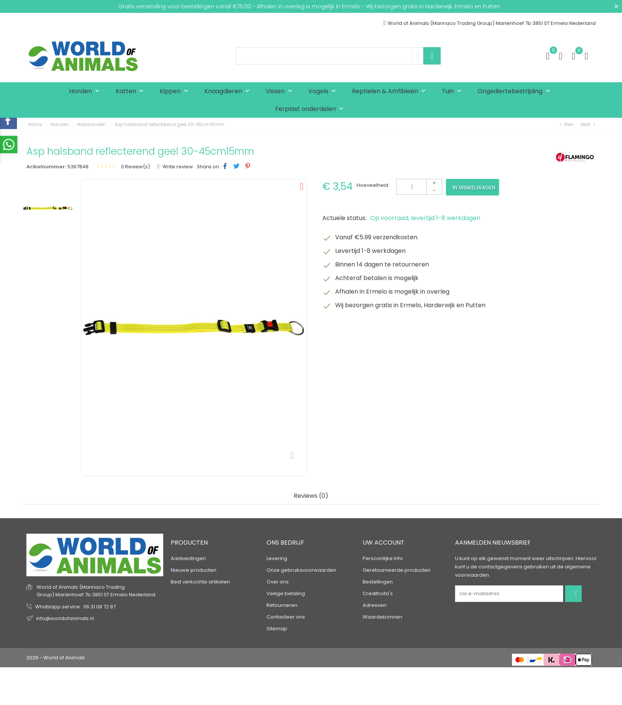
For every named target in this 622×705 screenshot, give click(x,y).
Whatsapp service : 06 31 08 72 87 (75, 606)
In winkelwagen (474, 187)
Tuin (453, 91)
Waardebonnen (382, 616)
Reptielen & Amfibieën (390, 91)
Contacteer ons (286, 616)
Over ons (278, 581)
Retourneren (282, 605)
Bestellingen (378, 581)
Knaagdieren (228, 91)
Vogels (323, 91)
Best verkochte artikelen (200, 581)
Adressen (374, 605)
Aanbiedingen (188, 558)
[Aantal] (419, 186)
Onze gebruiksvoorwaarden (301, 570)
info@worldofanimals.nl (65, 618)
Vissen (281, 91)
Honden (86, 91)
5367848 (78, 166)
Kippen (176, 91)
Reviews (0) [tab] (311, 496)
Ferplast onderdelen (311, 109)
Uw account (383, 542)
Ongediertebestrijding (515, 91)
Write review (177, 166)
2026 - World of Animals (55, 657)
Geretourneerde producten (396, 570)
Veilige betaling (286, 593)
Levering (277, 558)
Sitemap (277, 628)
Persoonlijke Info (383, 558)
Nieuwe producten (193, 570)
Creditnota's (378, 593)
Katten (131, 91)
